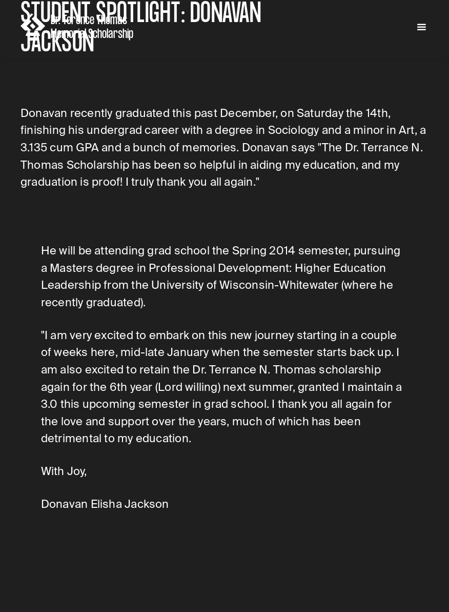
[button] (422, 27)
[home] (79, 27)
